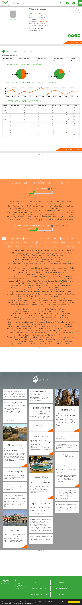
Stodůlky (70, 215)
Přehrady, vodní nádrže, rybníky (70, 238)
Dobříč (69, 202)
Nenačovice (50, 208)
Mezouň (28, 208)
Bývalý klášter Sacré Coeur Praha (25, 261)
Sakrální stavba (68, 246)
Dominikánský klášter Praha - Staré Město (28, 296)
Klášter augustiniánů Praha (55, 274)
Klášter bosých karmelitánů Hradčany (20, 268)
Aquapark (27, 238)
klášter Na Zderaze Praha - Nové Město (54, 283)
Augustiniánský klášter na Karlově (54, 298)
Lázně (11, 246)
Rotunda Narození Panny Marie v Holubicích (22, 337)
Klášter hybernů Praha (43, 315)
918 (40, 30)
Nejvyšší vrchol (20, 246)
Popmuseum (36, 255)
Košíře (23, 206)
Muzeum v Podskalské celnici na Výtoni (50, 272)
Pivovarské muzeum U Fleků (21, 287)
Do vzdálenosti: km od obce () (32, 226)
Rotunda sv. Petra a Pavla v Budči (55, 331)
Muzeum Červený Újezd (48, 253)
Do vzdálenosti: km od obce (35, 188)
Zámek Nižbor (33, 341)
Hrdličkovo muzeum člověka (44, 294)
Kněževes (16, 206)
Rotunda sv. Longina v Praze (17, 302)
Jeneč (57, 204)
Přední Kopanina (63, 212)
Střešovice (20, 217)
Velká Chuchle (21, 219)
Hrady (32, 242)
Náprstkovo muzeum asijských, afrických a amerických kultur (31, 292)
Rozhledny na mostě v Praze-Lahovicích (30, 274)
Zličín (41, 221)
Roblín (30, 215)
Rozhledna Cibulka (16, 253)
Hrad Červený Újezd (31, 253)
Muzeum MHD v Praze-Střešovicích (31, 266)
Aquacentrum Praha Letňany (21, 343)
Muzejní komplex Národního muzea (57, 313)
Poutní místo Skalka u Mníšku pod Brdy (37, 339)
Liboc (56, 206)
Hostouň (51, 204)
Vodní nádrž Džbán (65, 253)
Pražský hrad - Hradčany (15, 270)
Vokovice (39, 219)
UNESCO (35, 238)
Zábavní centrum (56, 246)
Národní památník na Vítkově (45, 326)
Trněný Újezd (61, 217)
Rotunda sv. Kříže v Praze (42, 287)
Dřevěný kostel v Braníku (54, 266)
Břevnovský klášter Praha (21, 255)
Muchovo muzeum (36, 313)
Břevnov (18, 202)
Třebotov (52, 217)
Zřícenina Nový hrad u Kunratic (49, 328)
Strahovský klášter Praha (57, 257)
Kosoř (29, 206)
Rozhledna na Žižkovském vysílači (21, 326)
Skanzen (56, 238)
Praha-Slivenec (24, 212)
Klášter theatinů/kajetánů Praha (62, 268)
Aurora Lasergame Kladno (18, 333)
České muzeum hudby (26, 272)
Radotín (11, 215)
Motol (35, 208)
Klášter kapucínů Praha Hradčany (62, 264)
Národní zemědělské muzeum (63, 315)
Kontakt (61, 594)
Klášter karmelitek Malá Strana (18, 277)
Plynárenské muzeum (65, 326)
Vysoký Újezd (48, 219)
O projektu (39, 582)
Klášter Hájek (70, 251)
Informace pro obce (39, 588)
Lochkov (62, 206)
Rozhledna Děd (16, 339)
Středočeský (42, 16)
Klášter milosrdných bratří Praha (26, 311)
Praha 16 (19, 210)
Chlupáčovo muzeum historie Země (20, 294)
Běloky (11, 202)
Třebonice (44, 217)
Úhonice (71, 217)
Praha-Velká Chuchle (38, 212)
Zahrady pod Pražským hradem (62, 279)
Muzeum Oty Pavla (42, 320)
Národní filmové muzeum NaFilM (62, 302)
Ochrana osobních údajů (39, 594)
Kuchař (42, 206)
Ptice (72, 212)
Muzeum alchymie (60, 311)
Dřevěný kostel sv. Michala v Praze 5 (36, 264)
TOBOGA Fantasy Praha (15, 251)
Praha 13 (11, 210)
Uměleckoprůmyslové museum (56, 296)
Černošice (41, 19)
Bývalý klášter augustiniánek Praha (27, 298)
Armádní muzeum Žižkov (66, 324)
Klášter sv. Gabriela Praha (38, 257)
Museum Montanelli (42, 268)
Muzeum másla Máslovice (42, 343)
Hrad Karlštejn (41, 318)
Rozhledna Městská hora (38, 333)
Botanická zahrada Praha (61, 287)
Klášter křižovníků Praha (51, 290)
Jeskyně (78, 242)
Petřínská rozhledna (14, 264)
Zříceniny (46, 242)
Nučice (58, 208)
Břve (23, 202)
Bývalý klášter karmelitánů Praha (29, 307)
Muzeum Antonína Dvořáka (39, 302)
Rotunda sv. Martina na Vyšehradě (26, 283)
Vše (4, 238)
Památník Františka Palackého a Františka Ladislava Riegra (53, 300)
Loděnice (69, 206)
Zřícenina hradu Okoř (67, 320)
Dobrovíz (11, 204)
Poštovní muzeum (13, 320)
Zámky (39, 242)
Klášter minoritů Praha (19, 313)
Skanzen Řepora (31, 251)
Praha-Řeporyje (12, 212)
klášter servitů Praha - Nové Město (58, 285)
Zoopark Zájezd (31, 324)
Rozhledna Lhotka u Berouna (53, 307)
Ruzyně (42, 215)
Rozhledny (25, 242)
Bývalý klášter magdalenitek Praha (63, 270)
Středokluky (11, 217)
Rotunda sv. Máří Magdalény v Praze (56, 255)
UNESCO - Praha (67, 281)
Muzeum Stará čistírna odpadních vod (29, 309)
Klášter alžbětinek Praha (19, 285)
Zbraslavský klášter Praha (65, 294)
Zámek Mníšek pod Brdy (48, 341)
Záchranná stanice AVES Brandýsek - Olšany (48, 335)
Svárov (28, 217)
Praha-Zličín (51, 212)
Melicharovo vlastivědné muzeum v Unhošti (50, 259)
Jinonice (70, 204)
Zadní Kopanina (60, 219)
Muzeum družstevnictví (47, 322)
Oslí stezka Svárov (21, 257)
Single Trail (38, 246)
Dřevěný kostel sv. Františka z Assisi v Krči (23, 322)
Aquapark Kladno (67, 328)
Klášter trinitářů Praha (63, 292)
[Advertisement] (41, 167)
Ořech (64, 208)
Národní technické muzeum (58, 318)
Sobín (55, 215)
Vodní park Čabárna (24, 335)
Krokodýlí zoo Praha (14, 328)
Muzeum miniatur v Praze (24, 259)
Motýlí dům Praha (45, 311)
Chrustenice (49, 202)
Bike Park (29, 246)
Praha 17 (27, 210)
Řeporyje (18, 215)
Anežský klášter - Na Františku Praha (20, 315)
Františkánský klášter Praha (20, 305)
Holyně (36, 204)
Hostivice (43, 204)
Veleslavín (11, 219)
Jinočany (63, 204)
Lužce (11, 208)
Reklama (61, 582)
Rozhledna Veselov (35, 331)
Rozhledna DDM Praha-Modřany (19, 281)
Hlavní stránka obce (76, 42)
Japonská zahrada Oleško (61, 339)
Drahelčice (19, 204)
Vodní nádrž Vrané (29, 328)
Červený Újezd (32, 202)
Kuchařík (50, 206)
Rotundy (70, 242)
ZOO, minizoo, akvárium (14, 238)
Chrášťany (37, 9)
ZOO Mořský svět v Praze (47, 324)
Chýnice (63, 202)
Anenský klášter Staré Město (31, 290)
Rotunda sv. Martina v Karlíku (41, 305)
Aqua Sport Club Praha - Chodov (60, 333)
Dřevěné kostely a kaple (58, 242)
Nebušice (41, 208)
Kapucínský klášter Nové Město (24, 318)
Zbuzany (70, 219)
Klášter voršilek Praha (37, 285)
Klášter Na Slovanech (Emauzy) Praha (46, 281)
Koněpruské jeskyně (65, 341)
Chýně (57, 202)
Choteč (40, 202)
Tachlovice (35, 217)
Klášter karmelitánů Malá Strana (37, 270)
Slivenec (49, 215)
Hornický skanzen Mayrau (65, 337)
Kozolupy (35, 206)
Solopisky (62, 215)
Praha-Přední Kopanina (64, 210)
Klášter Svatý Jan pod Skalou (55, 309)
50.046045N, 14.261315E (45, 21)
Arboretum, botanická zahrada (10, 242)
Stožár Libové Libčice (47, 337)
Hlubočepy (28, 204)
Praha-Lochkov (37, 210)
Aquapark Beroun (20, 331)
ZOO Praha (54, 320)
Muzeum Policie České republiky (18, 300)
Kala (9, 206)
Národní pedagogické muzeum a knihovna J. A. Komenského (52, 277)
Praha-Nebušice (49, 210)
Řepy (24, 215)
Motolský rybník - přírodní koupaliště (51, 251)
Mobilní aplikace (61, 588)
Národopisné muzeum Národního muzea (53, 261)
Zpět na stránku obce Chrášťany (72, 149)
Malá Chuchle (19, 208)
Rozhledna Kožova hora (65, 322)
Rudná (36, 215)
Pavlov (70, 208)
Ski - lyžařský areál (46, 238)
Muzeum (46, 246)
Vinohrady (31, 219)
